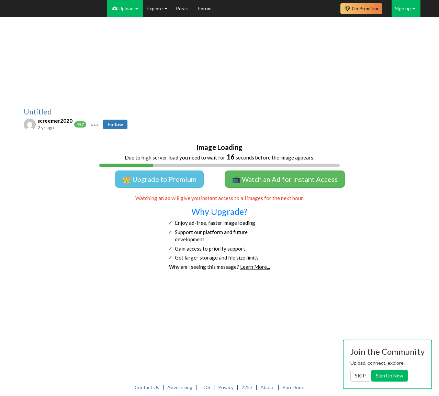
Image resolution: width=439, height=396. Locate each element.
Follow (115, 124)
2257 (246, 387)
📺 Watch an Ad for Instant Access (285, 179)
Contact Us (147, 387)
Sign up (405, 8)
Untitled (38, 112)
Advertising (179, 387)
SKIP (360, 375)
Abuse (267, 387)
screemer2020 (54, 121)
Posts (183, 8)
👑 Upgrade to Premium (159, 179)
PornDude (293, 387)
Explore (157, 8)
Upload (125, 8)
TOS (205, 387)
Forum (205, 8)
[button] (94, 124)
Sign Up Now (389, 375)
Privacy (226, 387)
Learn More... (255, 267)
